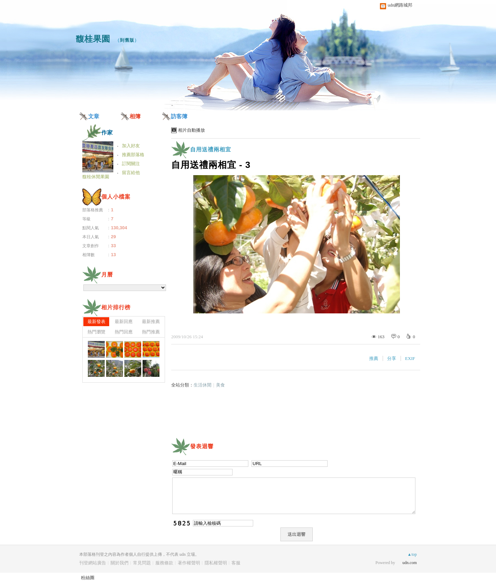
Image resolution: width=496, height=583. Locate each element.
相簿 (135, 116)
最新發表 (96, 321)
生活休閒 (202, 385)
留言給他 (131, 172)
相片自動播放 (191, 130)
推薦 (373, 358)
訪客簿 (179, 116)
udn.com (409, 562)
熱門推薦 (151, 331)
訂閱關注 (131, 163)
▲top (412, 554)
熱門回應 (124, 331)
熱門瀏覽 (96, 331)
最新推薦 (151, 321)
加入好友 (131, 145)
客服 (235, 562)
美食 (220, 385)
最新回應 (124, 321)
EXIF (410, 358)
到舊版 (127, 40)
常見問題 (142, 562)
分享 (391, 358)
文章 (93, 116)
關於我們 (119, 562)
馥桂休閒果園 (95, 176)
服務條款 (164, 562)
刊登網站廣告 (92, 562)
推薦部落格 (133, 154)
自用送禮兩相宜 (210, 149)
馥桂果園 (93, 38)
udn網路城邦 (400, 5)
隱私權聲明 (216, 562)
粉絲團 (87, 577)
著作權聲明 (189, 562)
